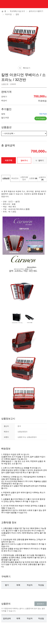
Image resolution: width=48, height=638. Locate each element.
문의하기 (40, 604)
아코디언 (8, 14)
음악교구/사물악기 (36, 11)
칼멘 (17, 14)
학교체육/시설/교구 (17, 11)
